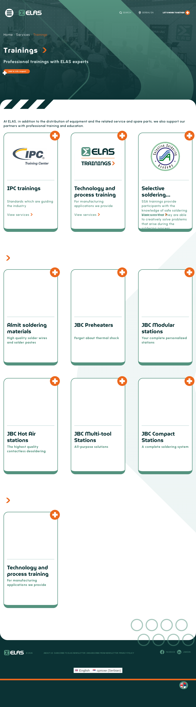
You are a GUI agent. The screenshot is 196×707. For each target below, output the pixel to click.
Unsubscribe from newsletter (122, 654)
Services (23, 35)
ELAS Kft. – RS (30, 13)
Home (8, 35)
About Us (48, 654)
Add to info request (23, 73)
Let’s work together (176, 12)
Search (127, 13)
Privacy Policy (156, 654)
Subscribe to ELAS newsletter (80, 654)
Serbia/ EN (148, 13)
